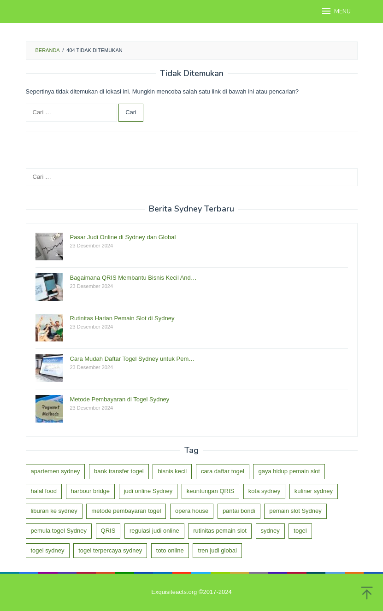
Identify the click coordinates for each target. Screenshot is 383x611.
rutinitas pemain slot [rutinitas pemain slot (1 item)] (220, 530)
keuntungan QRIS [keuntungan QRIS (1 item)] (210, 491)
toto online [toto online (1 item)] (170, 550)
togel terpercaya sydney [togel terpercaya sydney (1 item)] (110, 550)
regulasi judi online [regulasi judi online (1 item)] (154, 530)
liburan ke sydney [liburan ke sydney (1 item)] (54, 510)
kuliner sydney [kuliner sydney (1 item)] (314, 491)
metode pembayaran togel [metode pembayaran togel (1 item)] (126, 510)
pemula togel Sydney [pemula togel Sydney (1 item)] (59, 530)
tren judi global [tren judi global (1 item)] (217, 550)
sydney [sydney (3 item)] (270, 530)
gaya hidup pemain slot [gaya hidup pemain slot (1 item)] (289, 471)
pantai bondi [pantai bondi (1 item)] (239, 510)
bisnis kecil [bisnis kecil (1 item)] (172, 471)
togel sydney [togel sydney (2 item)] (48, 550)
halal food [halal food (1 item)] (44, 491)
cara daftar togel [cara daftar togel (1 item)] (222, 471)
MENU (336, 11)
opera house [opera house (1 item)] (191, 510)
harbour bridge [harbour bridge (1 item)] (90, 491)
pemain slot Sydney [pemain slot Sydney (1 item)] (295, 510)
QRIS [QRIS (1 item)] (108, 530)
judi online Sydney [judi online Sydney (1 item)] (148, 491)
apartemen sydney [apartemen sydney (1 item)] (55, 471)
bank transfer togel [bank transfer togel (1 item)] (119, 471)
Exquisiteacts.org (174, 591)
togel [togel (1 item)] (300, 530)
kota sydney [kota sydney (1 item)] (264, 491)
